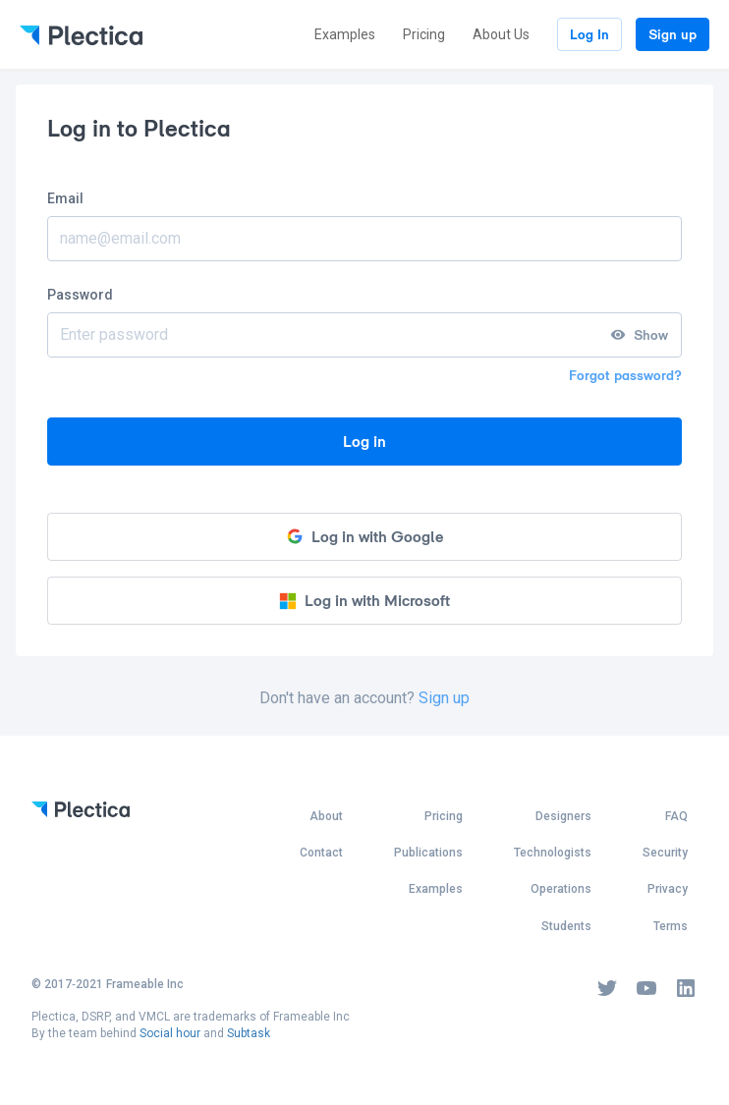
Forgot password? (625, 375)
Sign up (672, 34)
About (326, 816)
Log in (364, 441)
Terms (670, 926)
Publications (428, 852)
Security (665, 852)
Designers (563, 816)
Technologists (552, 852)
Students (566, 926)
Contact (321, 852)
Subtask (248, 1033)
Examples (344, 34)
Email (65, 198)
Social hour (170, 1033)
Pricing (424, 34)
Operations (561, 889)
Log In (589, 34)
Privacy (667, 889)
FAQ (676, 816)
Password (80, 295)
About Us (501, 34)
